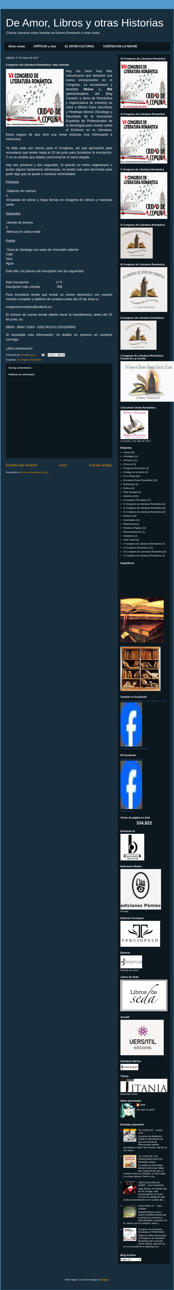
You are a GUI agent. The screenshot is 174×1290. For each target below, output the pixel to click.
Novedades (129, 520)
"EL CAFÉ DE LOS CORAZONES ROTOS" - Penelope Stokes (151, 1159)
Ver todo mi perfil (145, 1109)
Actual (126, 452)
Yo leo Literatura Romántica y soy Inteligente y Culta (143, 701)
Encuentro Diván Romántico (138, 480)
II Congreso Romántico (135, 500)
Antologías (128, 456)
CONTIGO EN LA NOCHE (120, 46)
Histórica (128, 496)
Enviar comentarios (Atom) (35, 472)
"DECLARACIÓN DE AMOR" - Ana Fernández (151, 1184)
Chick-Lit (128, 464)
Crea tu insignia (127, 811)
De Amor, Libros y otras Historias (85, 23)
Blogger (105, 1279)
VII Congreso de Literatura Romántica (143, 551)
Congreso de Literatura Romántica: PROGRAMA (151, 1231)
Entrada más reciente (21, 465)
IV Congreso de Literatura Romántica (142, 508)
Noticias (127, 515)
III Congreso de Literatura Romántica (142, 504)
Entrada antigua (100, 465)
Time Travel (129, 539)
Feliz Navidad (130, 492)
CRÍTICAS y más (45, 46)
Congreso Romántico (134, 468)
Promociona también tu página (133, 748)
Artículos (128, 460)
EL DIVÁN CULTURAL (79, 46)
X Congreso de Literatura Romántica (142, 555)
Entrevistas (129, 484)
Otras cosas (16, 46)
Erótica (127, 488)
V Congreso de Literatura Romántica (142, 543)
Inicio (63, 465)
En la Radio (129, 476)
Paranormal (129, 524)
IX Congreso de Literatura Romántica (142, 512)
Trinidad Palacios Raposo (131, 759)
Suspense (128, 535)
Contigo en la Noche (134, 472)
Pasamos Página (132, 528)
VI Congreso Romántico (29, 359)
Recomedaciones (132, 531)
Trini (142, 1104)
